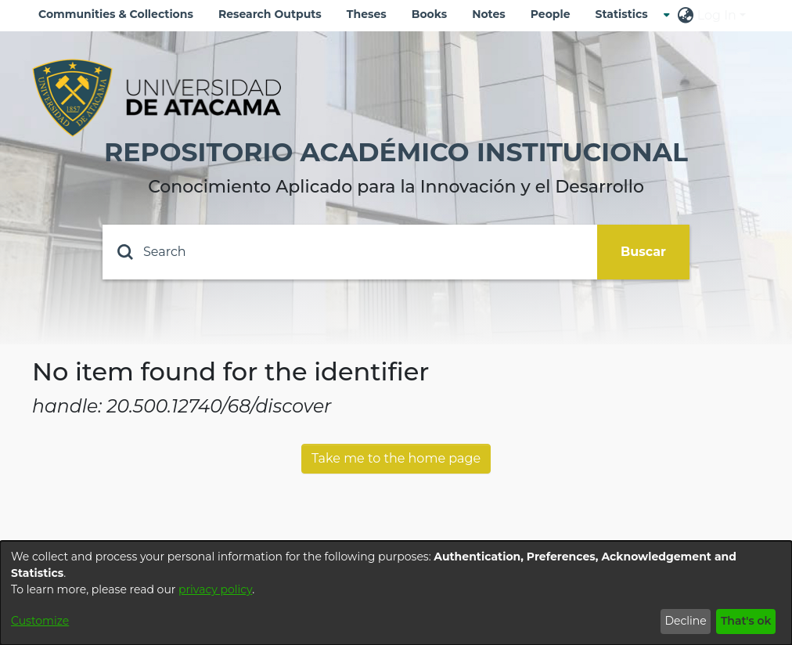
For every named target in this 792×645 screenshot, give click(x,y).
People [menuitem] (551, 14)
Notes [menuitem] (489, 14)
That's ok (746, 621)
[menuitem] (626, 14)
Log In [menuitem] (716, 15)
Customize (40, 621)
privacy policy (215, 589)
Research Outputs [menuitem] (270, 14)
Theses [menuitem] (367, 14)
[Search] (350, 252)
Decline (685, 621)
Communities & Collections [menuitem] (115, 14)
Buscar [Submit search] (643, 251)
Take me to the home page (396, 458)
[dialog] (396, 593)
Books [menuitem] (429, 14)
